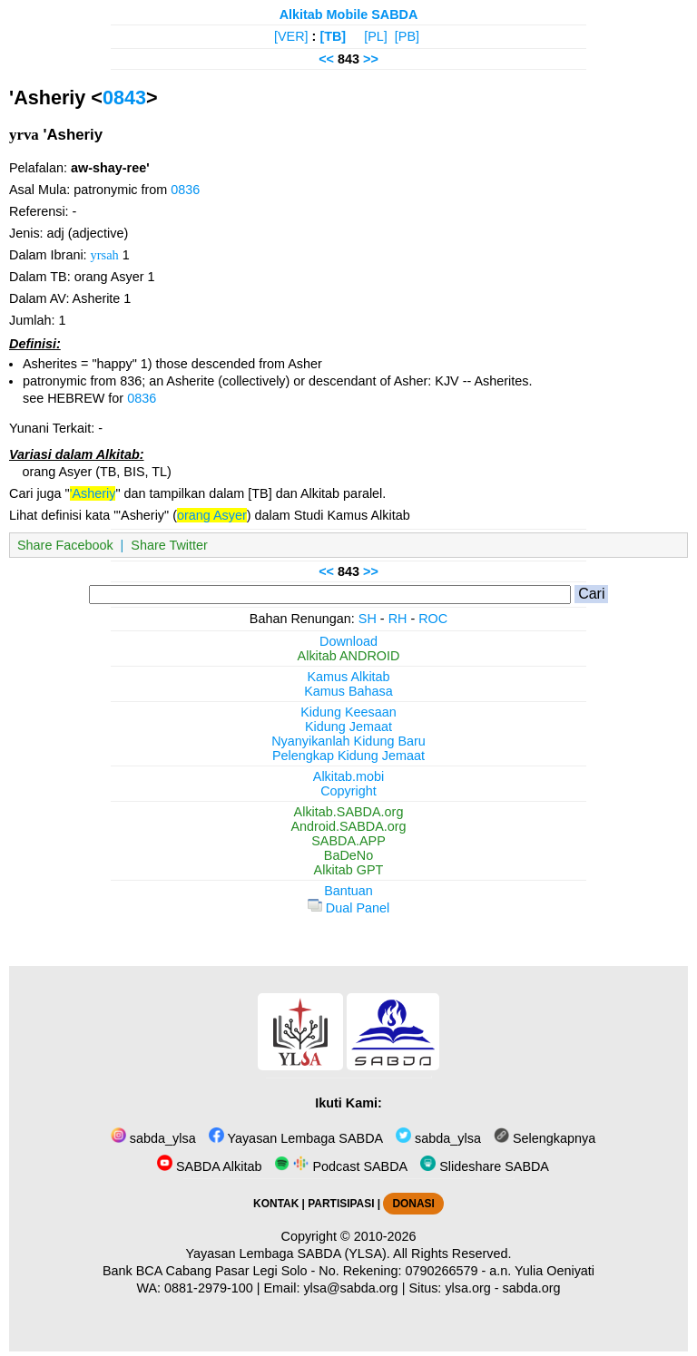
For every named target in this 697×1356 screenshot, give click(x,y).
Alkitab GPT (349, 870)
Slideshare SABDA (484, 1166)
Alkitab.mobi (348, 776)
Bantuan (348, 890)
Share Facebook (65, 545)
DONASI (413, 1203)
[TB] (332, 36)
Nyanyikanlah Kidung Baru (348, 741)
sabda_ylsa (153, 1138)
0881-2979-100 (208, 1288)
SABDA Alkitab (209, 1166)
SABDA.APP (348, 841)
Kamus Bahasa (348, 691)
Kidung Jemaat (348, 726)
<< (326, 59)
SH (367, 618)
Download (348, 641)
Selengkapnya (544, 1138)
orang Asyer (212, 515)
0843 (124, 97)
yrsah (105, 255)
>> (370, 59)
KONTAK (276, 1203)
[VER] (291, 36)
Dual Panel (348, 908)
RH (397, 618)
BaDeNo (348, 855)
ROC (432, 618)
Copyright (348, 791)
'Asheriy (93, 493)
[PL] (376, 36)
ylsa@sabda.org (350, 1288)
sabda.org (532, 1288)
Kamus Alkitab (348, 676)
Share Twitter (169, 545)
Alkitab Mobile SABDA (349, 14)
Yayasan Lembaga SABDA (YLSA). (288, 1253)
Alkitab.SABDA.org (349, 812)
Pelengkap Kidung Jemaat (348, 755)
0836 (185, 189)
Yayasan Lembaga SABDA (296, 1138)
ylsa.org (467, 1288)
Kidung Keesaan (348, 712)
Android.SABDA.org (348, 826)
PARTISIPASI (341, 1203)
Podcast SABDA (340, 1166)
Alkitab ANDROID (349, 656)
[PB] (407, 36)
